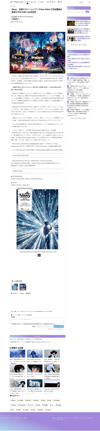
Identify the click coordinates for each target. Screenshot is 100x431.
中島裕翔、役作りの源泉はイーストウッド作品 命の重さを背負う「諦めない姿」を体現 (82, 23)
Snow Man (57, 400)
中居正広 (48, 410)
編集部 (15, 16)
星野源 (18, 410)
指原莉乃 (36, 400)
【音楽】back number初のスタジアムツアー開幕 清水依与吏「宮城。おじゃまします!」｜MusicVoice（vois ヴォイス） (78, 81)
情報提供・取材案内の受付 (58, 418)
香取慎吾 (45, 405)
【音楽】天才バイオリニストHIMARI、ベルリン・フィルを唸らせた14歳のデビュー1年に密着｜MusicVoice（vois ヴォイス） (78, 89)
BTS (12, 410)
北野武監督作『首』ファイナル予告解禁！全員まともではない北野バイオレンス (30, 341)
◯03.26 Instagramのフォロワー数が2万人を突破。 (78, 55)
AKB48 (13, 400)
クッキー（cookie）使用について (59, 419)
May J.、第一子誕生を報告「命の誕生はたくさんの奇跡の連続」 (26, 339)
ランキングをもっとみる (79, 118)
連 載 (48, 1)
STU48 (38, 405)
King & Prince (22, 405)
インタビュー (41, 1)
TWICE (33, 410)
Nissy (22, 293)
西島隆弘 (28, 293)
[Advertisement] (37, 27)
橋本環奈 (40, 410)
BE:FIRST (28, 400)
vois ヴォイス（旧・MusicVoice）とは (73, 418)
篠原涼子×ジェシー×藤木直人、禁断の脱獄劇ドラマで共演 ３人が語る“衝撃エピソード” (82, 30)
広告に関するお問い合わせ (88, 418)
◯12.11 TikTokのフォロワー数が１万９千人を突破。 (78, 59)
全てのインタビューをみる (79, 44)
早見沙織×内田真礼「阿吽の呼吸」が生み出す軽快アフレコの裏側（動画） (82, 38)
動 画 (60, 1)
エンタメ (33, 1)
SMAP (43, 400)
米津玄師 (25, 410)
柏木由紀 (58, 405)
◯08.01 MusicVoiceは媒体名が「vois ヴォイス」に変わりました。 (78, 67)
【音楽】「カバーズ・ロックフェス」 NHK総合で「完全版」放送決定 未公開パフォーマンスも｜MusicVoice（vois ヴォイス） (78, 97)
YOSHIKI (13, 405)
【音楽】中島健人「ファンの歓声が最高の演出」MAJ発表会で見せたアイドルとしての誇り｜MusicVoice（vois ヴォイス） (78, 112)
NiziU (49, 400)
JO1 (51, 405)
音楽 (15, 311)
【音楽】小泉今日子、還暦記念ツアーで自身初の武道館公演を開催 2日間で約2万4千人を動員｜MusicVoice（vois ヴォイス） (78, 104)
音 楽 (27, 1)
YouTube (25, 418)
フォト (54, 1)
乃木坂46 (20, 400)
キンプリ (30, 405)
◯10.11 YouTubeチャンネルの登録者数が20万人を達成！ (78, 63)
